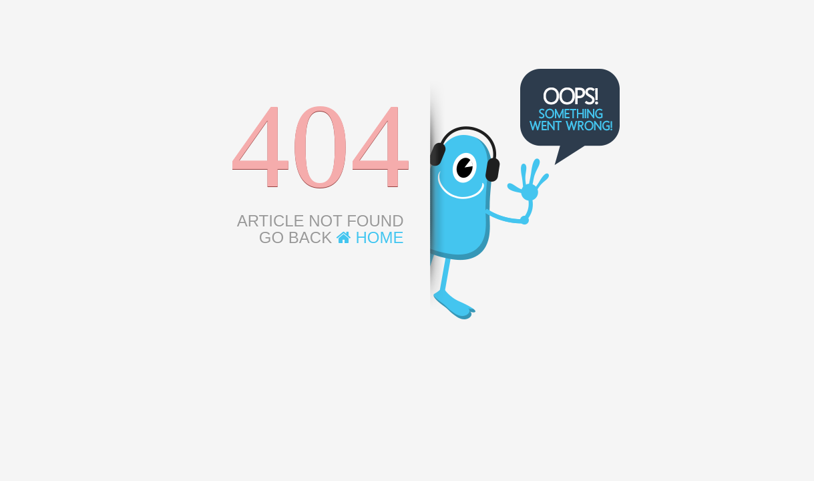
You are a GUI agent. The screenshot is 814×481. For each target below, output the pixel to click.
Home (370, 237)
